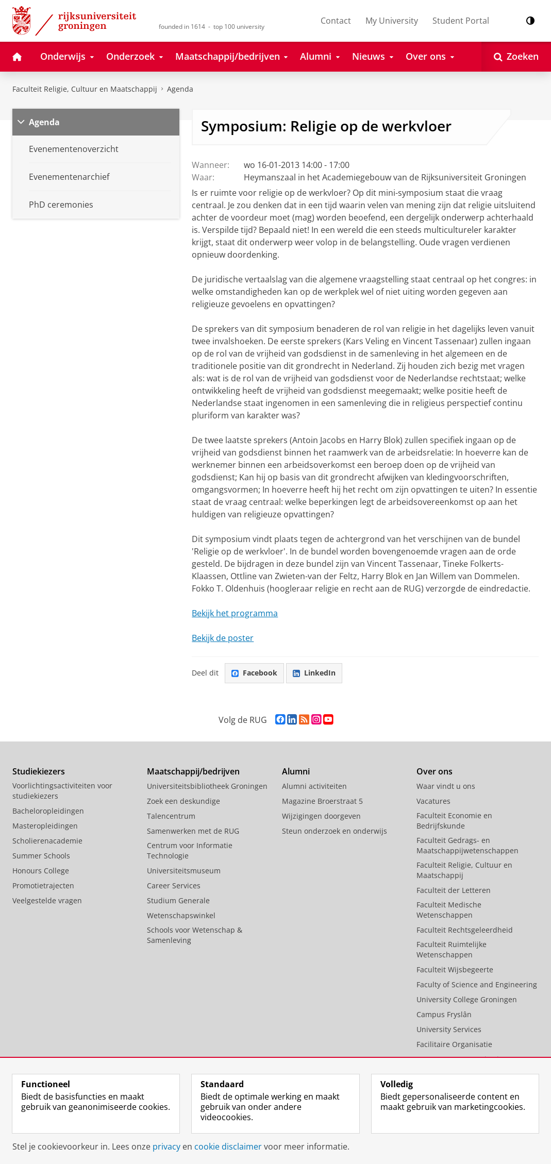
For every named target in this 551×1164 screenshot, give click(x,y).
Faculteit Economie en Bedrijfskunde (454, 821)
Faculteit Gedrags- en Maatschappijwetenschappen (467, 845)
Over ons (434, 771)
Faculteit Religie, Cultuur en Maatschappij (84, 89)
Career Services (174, 885)
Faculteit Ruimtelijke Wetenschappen (451, 949)
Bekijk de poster (223, 638)
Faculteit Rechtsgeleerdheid (464, 930)
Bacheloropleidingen (48, 811)
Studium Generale (178, 900)
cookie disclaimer (228, 1146)
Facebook (254, 673)
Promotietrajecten (43, 885)
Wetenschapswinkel (181, 915)
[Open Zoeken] (516, 57)
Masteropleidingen (45, 826)
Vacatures (433, 801)
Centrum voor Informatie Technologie (189, 850)
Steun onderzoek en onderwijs (334, 831)
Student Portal (460, 20)
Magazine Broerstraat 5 (322, 801)
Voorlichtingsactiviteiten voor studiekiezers (62, 791)
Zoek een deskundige (183, 801)
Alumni (296, 771)
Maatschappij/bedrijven (193, 771)
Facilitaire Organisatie (454, 1044)
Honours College (40, 870)
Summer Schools (41, 856)
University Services (448, 1029)
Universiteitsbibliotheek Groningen (207, 786)
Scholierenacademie (47, 841)
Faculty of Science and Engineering (476, 984)
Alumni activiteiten (314, 786)
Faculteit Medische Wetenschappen (448, 910)
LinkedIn (314, 673)
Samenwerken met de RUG (193, 831)
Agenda (180, 89)
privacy (166, 1146)
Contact (336, 20)
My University (391, 20)
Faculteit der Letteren (453, 890)
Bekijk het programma (235, 613)
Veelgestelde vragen (47, 900)
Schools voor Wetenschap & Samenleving (194, 935)
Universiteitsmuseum (184, 870)
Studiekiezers (38, 771)
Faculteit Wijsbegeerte (454, 969)
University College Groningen (466, 999)
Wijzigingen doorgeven (321, 816)
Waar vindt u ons (445, 786)
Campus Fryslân (444, 1014)
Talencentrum (171, 816)
